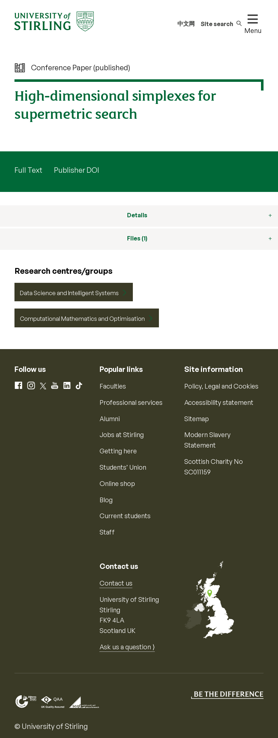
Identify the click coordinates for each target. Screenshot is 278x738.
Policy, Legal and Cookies (221, 386)
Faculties (113, 386)
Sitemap (196, 419)
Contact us (116, 583)
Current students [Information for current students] (125, 516)
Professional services (131, 402)
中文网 (186, 23)
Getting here (118, 451)
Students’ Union (123, 467)
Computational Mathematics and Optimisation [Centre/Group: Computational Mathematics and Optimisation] (82, 318)
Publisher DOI (76, 170)
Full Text (28, 170)
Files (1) (137, 238)
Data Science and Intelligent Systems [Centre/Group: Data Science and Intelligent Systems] (69, 293)
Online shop (117, 483)
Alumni (110, 419)
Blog (106, 500)
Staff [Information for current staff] (107, 532)
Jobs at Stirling (122, 435)
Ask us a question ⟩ (127, 647)
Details (137, 215)
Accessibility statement (218, 402)
